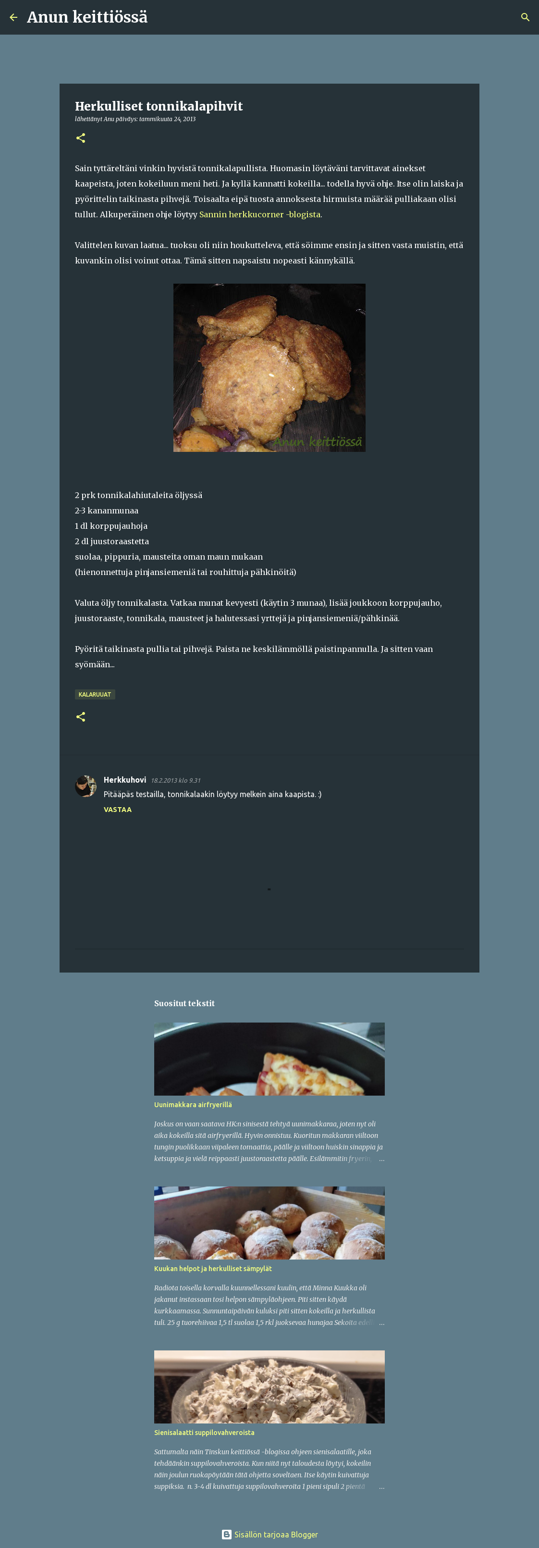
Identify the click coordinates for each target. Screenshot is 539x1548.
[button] (80, 138)
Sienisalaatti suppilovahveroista (204, 1432)
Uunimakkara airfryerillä (193, 1105)
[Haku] (161, 17)
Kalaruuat (95, 694)
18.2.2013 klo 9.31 (175, 780)
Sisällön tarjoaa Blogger (269, 1534)
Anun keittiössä (87, 17)
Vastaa (118, 809)
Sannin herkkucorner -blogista (259, 214)
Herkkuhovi (125, 779)
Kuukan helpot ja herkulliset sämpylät (213, 1269)
